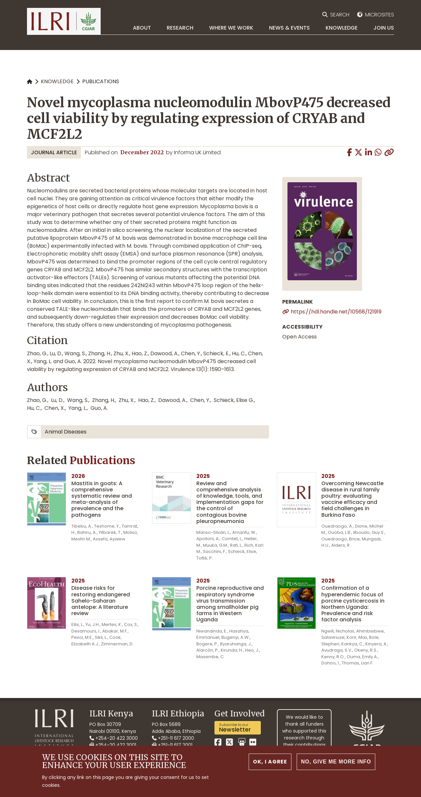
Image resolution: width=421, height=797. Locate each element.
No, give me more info (335, 761)
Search (339, 14)
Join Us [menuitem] (383, 28)
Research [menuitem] (180, 28)
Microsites (379, 14)
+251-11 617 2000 (173, 738)
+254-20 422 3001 (112, 745)
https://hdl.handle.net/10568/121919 (336, 311)
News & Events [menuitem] (289, 28)
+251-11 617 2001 (172, 745)
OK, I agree (268, 761)
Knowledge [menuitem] (342, 28)
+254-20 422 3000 (113, 738)
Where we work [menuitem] (231, 28)
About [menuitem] (142, 28)
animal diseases (66, 432)
